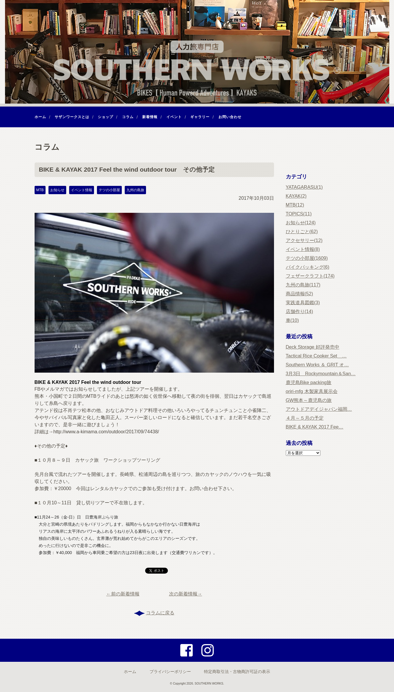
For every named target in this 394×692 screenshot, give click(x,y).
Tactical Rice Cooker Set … (316, 355)
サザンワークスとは (72, 117)
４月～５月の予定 (305, 418)
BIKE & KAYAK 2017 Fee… (314, 426)
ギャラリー (200, 117)
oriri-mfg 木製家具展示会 (312, 391)
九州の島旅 (135, 190)
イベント (174, 117)
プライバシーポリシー (170, 671)
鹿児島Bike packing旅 (309, 382)
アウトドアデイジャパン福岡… (319, 409)
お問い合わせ (229, 117)
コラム (128, 117)
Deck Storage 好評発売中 (312, 347)
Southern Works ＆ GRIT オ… (317, 364)
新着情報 (150, 117)
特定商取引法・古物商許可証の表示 (237, 671)
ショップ (105, 117)
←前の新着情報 (123, 593)
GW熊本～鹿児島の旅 (309, 400)
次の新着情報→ (185, 593)
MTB (40, 190)
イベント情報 (81, 190)
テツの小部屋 (109, 190)
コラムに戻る (160, 612)
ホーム (40, 117)
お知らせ (57, 190)
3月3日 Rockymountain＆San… (321, 373)
